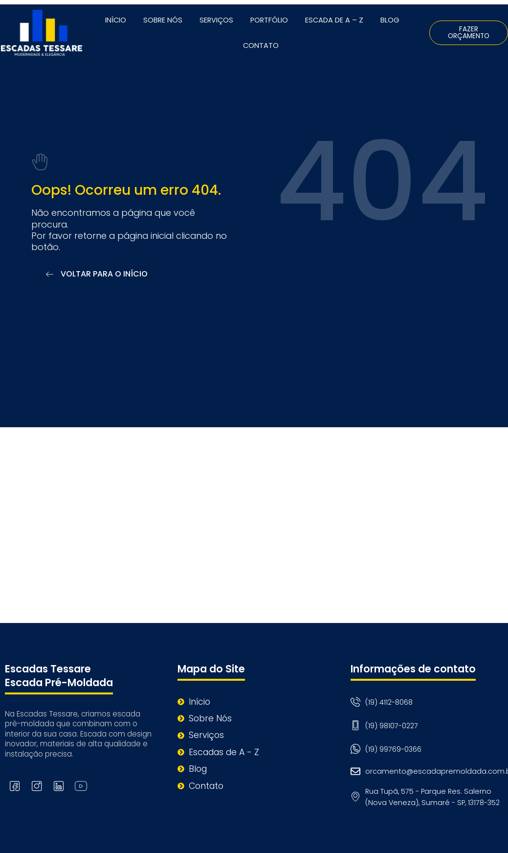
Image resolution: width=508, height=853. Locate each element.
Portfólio (269, 20)
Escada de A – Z (334, 20)
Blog (389, 20)
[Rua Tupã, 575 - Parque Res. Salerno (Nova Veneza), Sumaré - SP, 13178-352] (254, 525)
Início (115, 20)
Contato (261, 45)
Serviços (216, 20)
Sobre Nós (162, 20)
